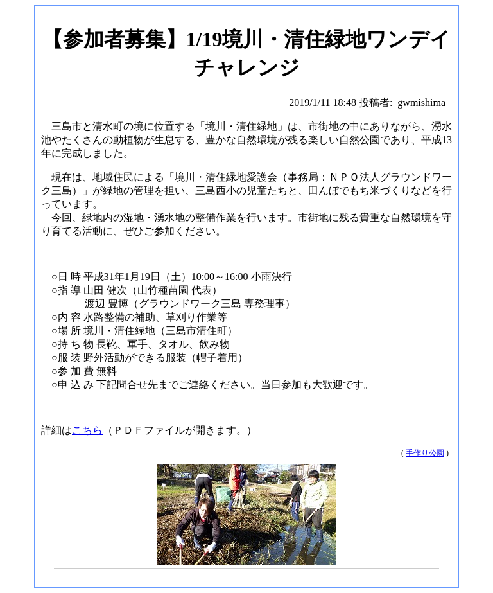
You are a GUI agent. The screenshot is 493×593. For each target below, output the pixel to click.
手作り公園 (425, 452)
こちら (87, 430)
